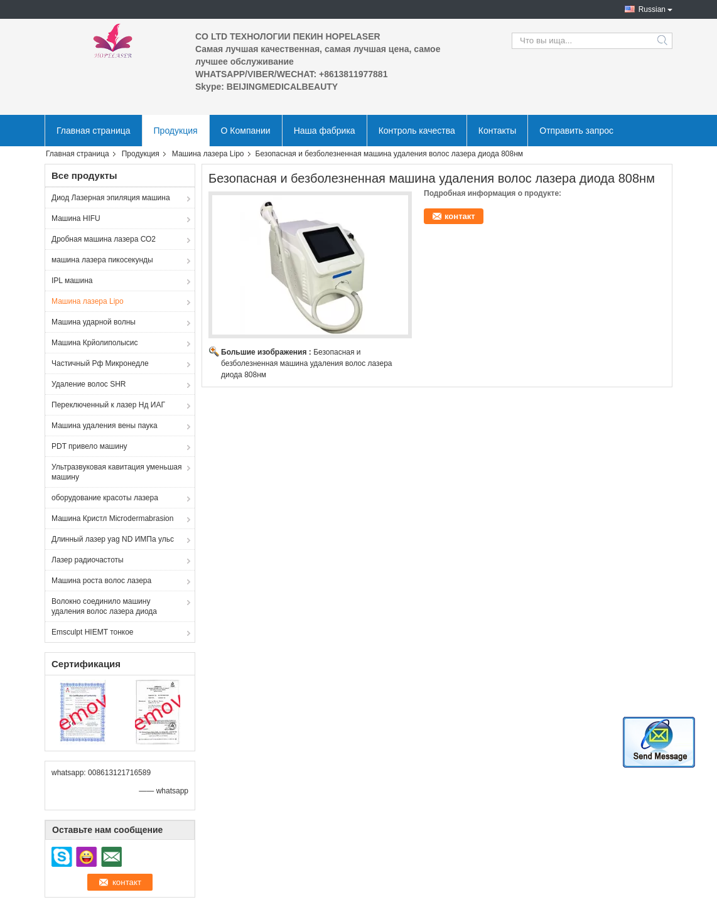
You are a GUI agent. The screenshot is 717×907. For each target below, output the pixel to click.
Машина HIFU (75, 218)
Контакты (497, 131)
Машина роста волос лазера (101, 580)
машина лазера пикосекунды (102, 259)
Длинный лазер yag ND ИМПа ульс (112, 539)
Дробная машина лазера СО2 (103, 239)
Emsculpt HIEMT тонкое (92, 632)
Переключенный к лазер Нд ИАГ (108, 404)
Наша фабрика (324, 131)
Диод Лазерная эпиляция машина (110, 197)
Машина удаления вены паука (104, 425)
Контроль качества (417, 131)
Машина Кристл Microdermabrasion (112, 518)
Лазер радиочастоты (87, 559)
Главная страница (94, 131)
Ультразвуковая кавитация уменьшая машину (116, 472)
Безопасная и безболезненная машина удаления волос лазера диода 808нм (306, 363)
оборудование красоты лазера (104, 497)
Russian (652, 9)
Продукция (176, 131)
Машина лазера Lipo (208, 153)
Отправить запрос (576, 131)
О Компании (246, 131)
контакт (460, 216)
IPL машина (71, 280)
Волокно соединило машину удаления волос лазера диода (104, 606)
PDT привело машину (89, 446)
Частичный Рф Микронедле (100, 363)
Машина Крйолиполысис (94, 342)
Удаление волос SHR (88, 384)
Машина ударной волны (93, 322)
